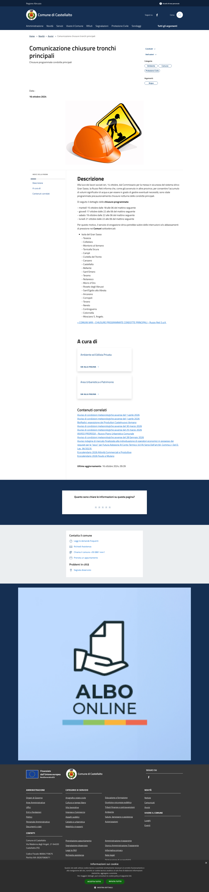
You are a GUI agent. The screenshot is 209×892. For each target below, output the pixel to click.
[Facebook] (156, 15)
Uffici (28, 807)
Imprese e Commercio (75, 812)
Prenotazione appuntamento (78, 840)
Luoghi (147, 820)
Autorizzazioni (111, 821)
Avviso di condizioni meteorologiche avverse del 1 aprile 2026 (108, 415)
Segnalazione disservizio (77, 845)
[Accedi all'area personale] (169, 3)
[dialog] (104, 876)
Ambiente (109, 812)
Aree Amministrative (35, 802)
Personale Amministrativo (38, 821)
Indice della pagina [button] (40, 174)
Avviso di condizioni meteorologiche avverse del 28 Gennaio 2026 (110, 437)
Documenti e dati (34, 826)
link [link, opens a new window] (130, 876)
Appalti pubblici (72, 817)
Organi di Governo (34, 797)
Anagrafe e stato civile (76, 797)
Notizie (147, 797)
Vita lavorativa (72, 807)
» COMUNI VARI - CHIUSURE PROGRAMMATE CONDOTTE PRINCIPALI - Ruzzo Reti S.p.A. (121, 322)
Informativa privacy (114, 850)
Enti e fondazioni (33, 812)
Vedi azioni (151, 54)
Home (32, 36)
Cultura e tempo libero (76, 802)
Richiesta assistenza (75, 855)
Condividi (150, 49)
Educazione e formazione (116, 797)
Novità (42, 36)
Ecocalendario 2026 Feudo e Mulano (95, 456)
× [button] (206, 863)
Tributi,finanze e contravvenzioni (120, 807)
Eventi (147, 825)
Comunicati (149, 802)
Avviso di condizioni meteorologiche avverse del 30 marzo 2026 (109, 426)
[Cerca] (179, 15)
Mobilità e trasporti (74, 826)
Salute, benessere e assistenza (119, 816)
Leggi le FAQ (71, 850)
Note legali (110, 855)
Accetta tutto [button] (94, 881)
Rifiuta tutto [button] (115, 881)
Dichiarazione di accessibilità (118, 859)
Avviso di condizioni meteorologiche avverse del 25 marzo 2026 (109, 430)
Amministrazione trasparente (118, 840)
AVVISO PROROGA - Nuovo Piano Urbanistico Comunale (105, 433)
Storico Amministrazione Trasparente (122, 845)
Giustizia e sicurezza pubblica (118, 802)
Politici (29, 817)
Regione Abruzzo (33, 3)
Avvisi (50, 36)
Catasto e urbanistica (75, 821)
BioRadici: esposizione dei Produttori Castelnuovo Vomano (106, 422)
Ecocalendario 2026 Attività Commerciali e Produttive (104, 452)
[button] (104, 887)
